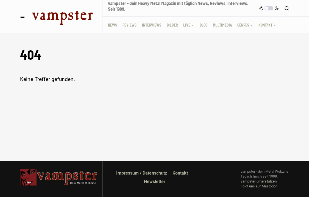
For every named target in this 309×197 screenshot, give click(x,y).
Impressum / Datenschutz (141, 173)
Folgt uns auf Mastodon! (259, 186)
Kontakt (180, 173)
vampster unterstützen (259, 181)
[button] (22, 16)
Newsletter (154, 181)
